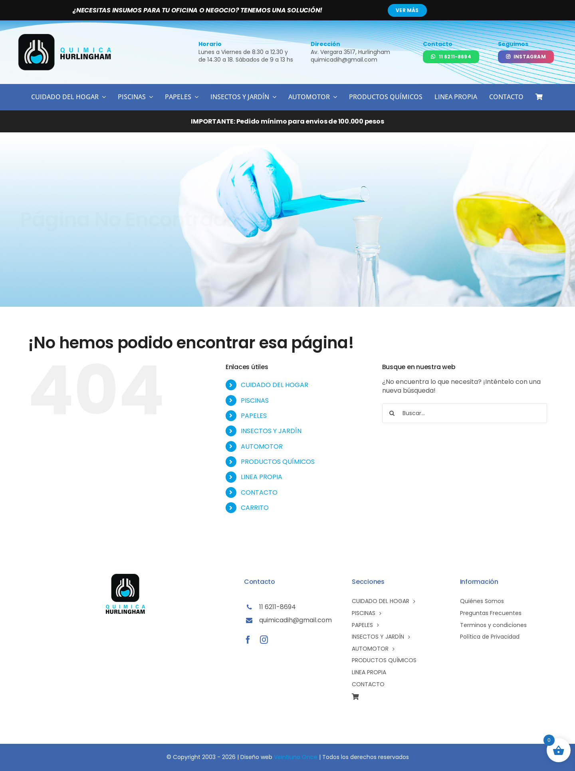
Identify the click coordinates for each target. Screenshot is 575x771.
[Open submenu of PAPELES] (194, 97)
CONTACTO (259, 492)
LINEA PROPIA (261, 476)
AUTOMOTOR (262, 446)
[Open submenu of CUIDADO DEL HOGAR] (102, 97)
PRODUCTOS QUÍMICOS (278, 461)
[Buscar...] (464, 413)
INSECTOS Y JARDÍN (271, 430)
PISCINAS (255, 400)
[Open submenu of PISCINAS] (149, 97)
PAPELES (254, 415)
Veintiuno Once (295, 757)
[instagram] (264, 640)
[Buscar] (392, 413)
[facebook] (248, 640)
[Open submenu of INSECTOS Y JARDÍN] (272, 97)
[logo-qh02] (65, 37)
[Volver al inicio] (511, 220)
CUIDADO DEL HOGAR (274, 384)
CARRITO (255, 507)
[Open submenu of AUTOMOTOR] (333, 97)
